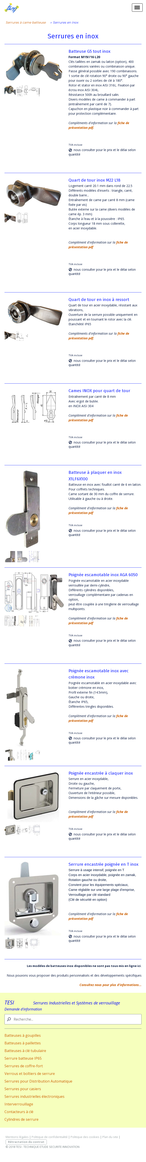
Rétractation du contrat (26, 1142)
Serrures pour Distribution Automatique (38, 1081)
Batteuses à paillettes (22, 1043)
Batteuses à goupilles (22, 1035)
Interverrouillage (18, 1104)
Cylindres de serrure (21, 1119)
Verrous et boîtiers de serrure (29, 1073)
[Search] (73, 1019)
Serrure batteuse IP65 (23, 1058)
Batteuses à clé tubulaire (25, 1050)
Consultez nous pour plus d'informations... (110, 985)
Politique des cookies (85, 1137)
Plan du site (110, 1137)
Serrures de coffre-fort (23, 1065)
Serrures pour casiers (22, 1088)
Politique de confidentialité (50, 1137)
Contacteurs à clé (18, 1111)
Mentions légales (17, 1137)
